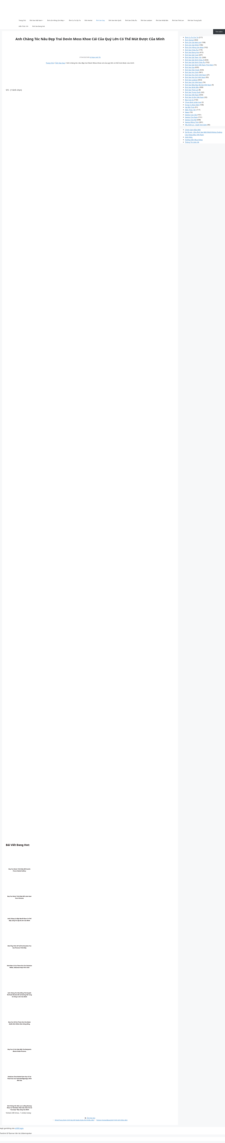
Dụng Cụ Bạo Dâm (192, 105)
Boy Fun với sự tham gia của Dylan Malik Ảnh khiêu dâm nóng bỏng (19, 1023)
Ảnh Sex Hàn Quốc (115, 20)
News (187, 112)
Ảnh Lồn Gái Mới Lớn (193, 42)
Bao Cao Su (189, 100)
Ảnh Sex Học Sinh (191, 72)
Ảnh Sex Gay (100, 20)
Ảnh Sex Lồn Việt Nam (193, 82)
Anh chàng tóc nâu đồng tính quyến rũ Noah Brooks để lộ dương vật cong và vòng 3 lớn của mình (19, 995)
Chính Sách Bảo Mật (192, 130)
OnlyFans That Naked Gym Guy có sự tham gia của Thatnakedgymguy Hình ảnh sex (19, 1078)
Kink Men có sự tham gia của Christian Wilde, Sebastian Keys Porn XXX (19, 966)
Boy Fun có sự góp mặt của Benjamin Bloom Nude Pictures (19, 1050)
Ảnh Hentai (88, 20)
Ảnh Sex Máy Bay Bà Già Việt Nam (198, 85)
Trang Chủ (22, 20)
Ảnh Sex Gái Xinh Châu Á (194, 60)
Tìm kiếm (219, 32)
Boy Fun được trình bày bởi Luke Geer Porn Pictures (19, 897)
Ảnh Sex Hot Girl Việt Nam (195, 77)
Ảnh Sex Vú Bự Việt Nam (194, 97)
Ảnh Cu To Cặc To (75, 20)
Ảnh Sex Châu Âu (131, 20)
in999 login (19, 1128)
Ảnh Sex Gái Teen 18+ (193, 57)
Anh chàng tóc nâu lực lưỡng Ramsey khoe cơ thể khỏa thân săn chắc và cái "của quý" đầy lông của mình (19, 1108)
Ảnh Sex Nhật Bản (162, 20)
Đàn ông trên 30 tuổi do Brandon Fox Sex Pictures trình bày (19, 947)
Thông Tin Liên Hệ (192, 142)
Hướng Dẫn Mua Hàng (194, 140)
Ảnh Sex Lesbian (146, 20)
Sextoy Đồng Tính (192, 122)
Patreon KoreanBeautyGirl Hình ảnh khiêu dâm (111, 1120)
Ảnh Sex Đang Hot (38, 26)
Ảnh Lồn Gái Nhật (192, 45)
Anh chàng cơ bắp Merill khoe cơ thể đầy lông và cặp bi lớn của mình (19, 919)
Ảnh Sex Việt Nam (36, 20)
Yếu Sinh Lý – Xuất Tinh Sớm (196, 125)
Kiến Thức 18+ (23, 26)
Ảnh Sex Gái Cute (191, 55)
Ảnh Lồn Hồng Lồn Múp (56, 20)
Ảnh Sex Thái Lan (178, 20)
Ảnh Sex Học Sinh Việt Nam (195, 75)
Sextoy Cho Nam (191, 117)
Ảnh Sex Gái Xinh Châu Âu (195, 62)
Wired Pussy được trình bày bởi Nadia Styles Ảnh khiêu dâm (74, 1120)
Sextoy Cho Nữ (190, 120)
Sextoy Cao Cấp (191, 115)
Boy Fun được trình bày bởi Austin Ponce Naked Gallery (19, 870)
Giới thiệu (188, 137)
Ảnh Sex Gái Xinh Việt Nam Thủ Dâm (199, 65)
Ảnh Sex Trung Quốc (195, 20)
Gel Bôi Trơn (189, 107)
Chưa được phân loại (193, 102)
